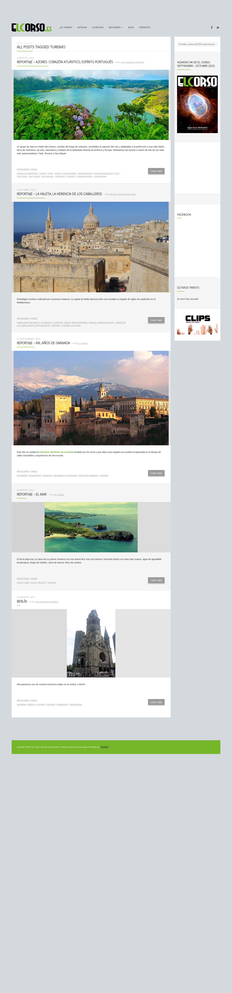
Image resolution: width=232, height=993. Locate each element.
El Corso (83, 343)
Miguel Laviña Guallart (123, 194)
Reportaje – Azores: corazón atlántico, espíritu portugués (65, 62)
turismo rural (84, 176)
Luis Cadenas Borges (132, 62)
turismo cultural (71, 325)
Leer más (156, 171)
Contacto (144, 27)
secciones (115, 27)
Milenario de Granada (65, 475)
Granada (47, 475)
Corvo (42, 173)
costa (20, 582)
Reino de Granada (88, 475)
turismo (70, 176)
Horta (58, 173)
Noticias (82, 27)
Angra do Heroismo (27, 173)
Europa (40, 704)
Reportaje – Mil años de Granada (43, 343)
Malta (67, 322)
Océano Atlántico (103, 173)
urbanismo (62, 704)
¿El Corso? (65, 27)
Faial (50, 173)
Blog (131, 27)
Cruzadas (46, 322)
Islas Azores (69, 173)
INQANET (104, 747)
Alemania (21, 704)
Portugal (22, 176)
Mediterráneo (79, 322)
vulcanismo (100, 176)
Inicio (19, 43)
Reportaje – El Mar (31, 494)
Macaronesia (85, 173)
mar (27, 582)
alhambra (22, 475)
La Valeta (58, 322)
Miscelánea (23, 169)
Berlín (22, 601)
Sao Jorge (34, 176)
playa (34, 582)
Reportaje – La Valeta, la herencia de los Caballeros (59, 194)
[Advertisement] (116, 10)
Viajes (34, 169)
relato (42, 582)
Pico (117, 173)
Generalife (35, 475)
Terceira (60, 176)
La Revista (98, 27)
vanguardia (75, 704)
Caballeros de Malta (28, 322)
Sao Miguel (47, 176)
